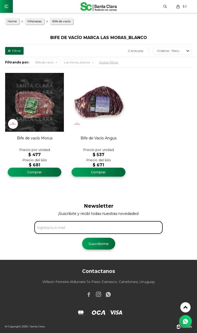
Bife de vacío (44, 62)
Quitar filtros (108, 62)
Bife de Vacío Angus (98, 138)
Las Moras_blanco (77, 62)
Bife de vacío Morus (34, 138)
